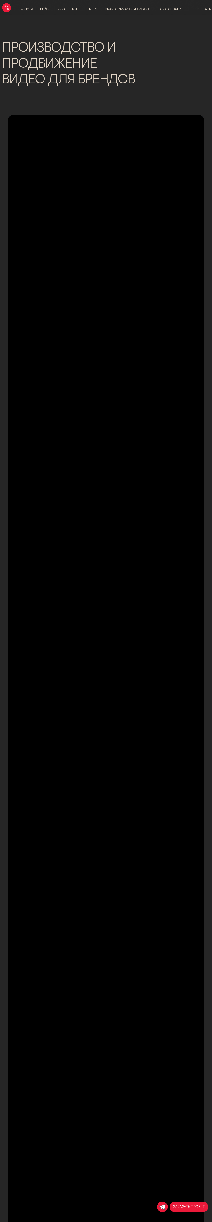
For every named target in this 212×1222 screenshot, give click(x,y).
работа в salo (169, 9)
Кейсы (45, 9)
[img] (162, 1207)
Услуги (27, 9)
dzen (207, 9)
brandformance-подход (127, 9)
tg (197, 9)
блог (93, 9)
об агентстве (70, 9)
